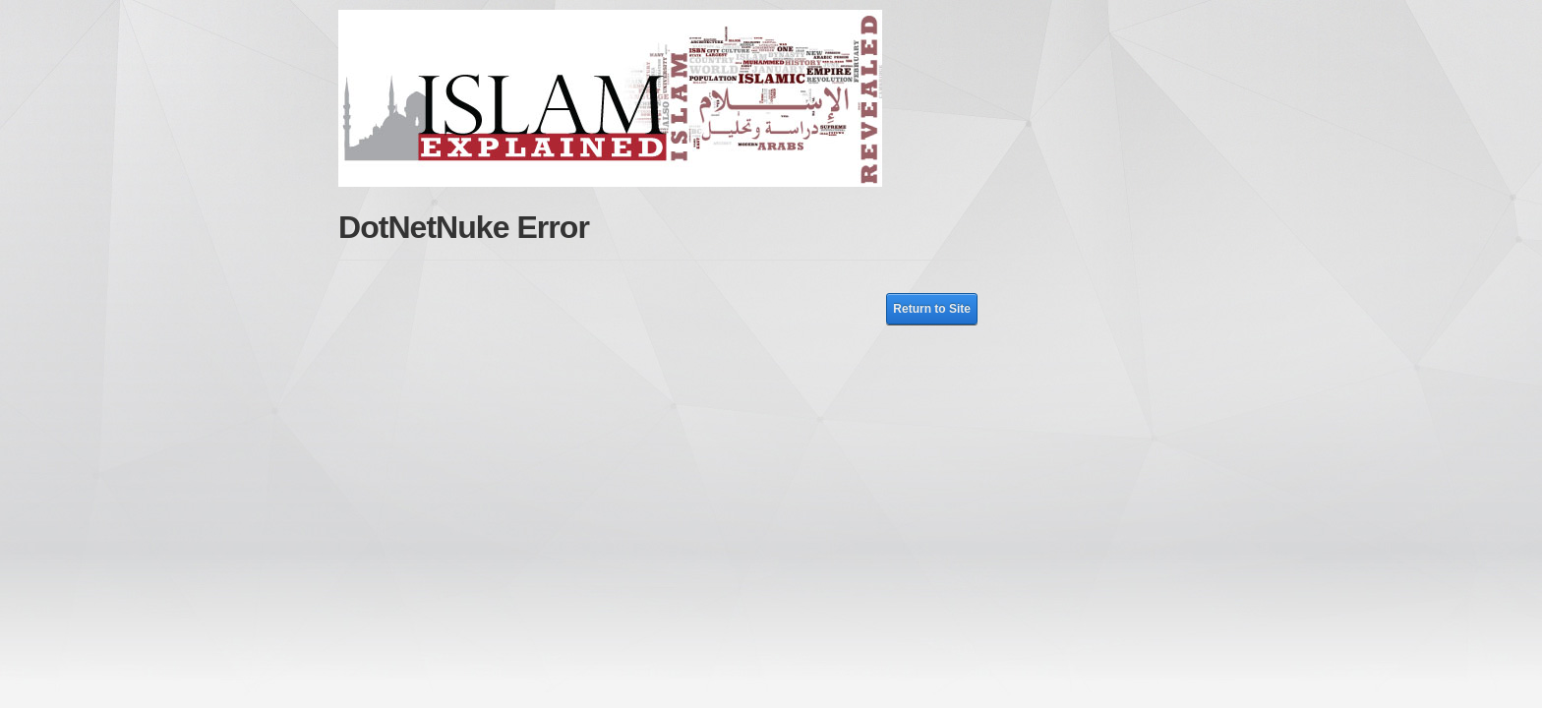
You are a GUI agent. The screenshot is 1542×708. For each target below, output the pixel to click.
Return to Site (932, 309)
